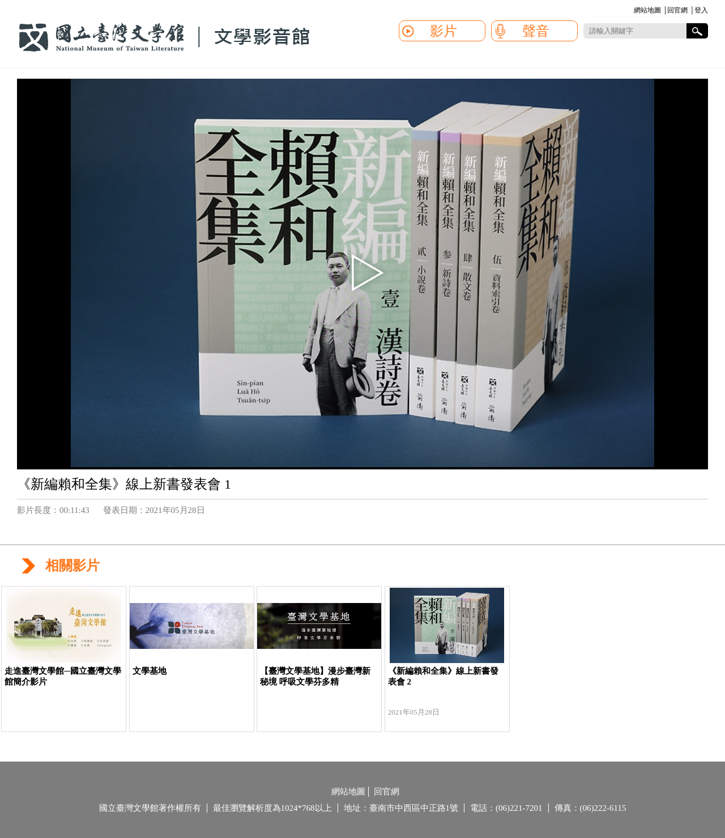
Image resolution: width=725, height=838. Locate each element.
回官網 (677, 10)
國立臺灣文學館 (164, 37)
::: (632, 11)
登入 (701, 10)
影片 (443, 31)
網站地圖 (647, 10)
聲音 (535, 31)
